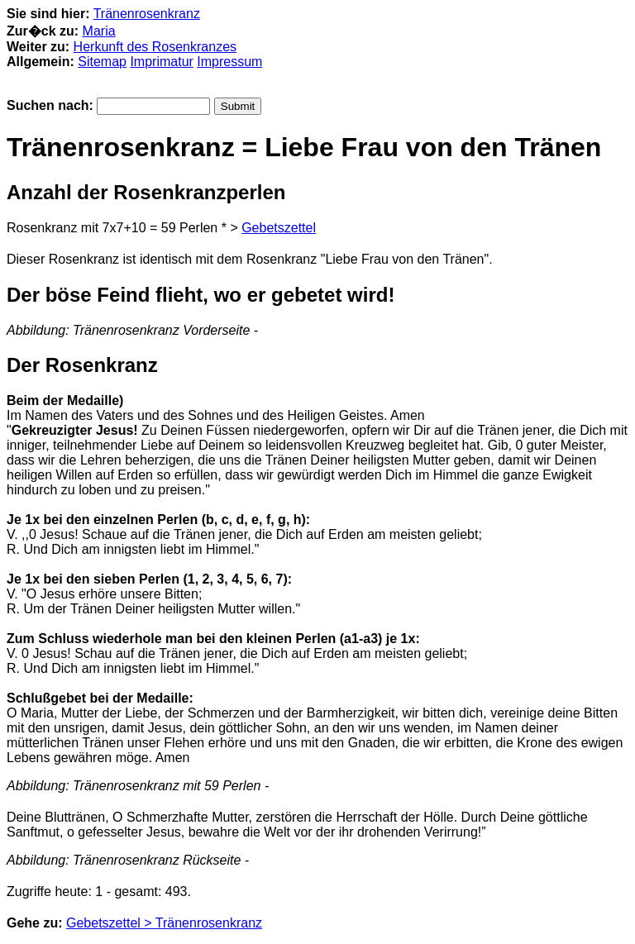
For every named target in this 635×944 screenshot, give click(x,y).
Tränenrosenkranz (146, 14)
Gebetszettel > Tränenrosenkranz (164, 923)
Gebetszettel (278, 228)
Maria (99, 31)
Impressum (229, 62)
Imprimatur (161, 62)
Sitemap (102, 62)
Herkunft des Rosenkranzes (155, 47)
